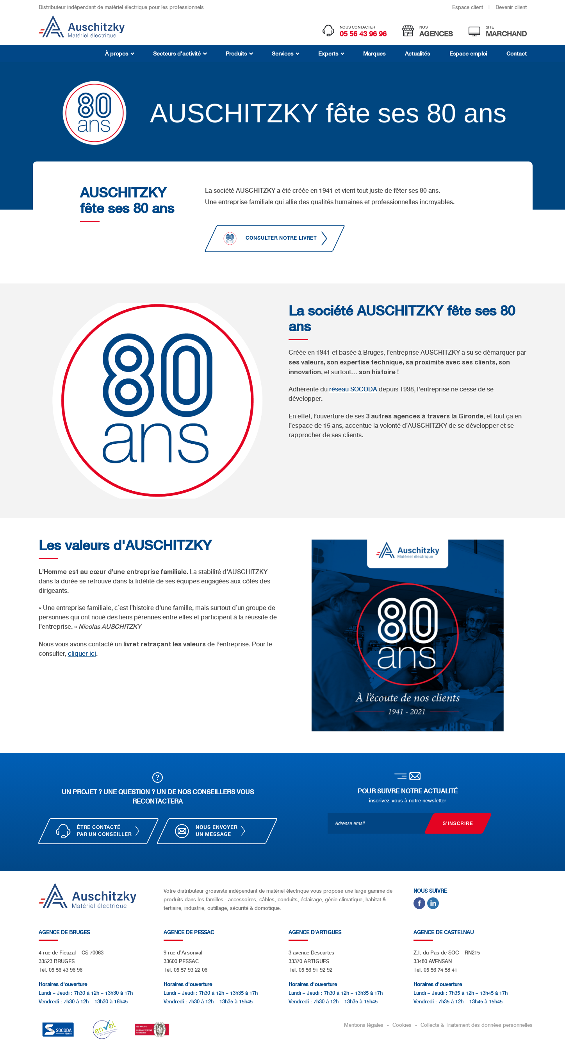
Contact (516, 53)
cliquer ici (82, 653)
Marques (374, 53)
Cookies (402, 1025)
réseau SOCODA (353, 389)
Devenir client (511, 7)
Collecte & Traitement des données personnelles (477, 1025)
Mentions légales (364, 1025)
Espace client (468, 7)
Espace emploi (468, 53)
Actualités (417, 53)
